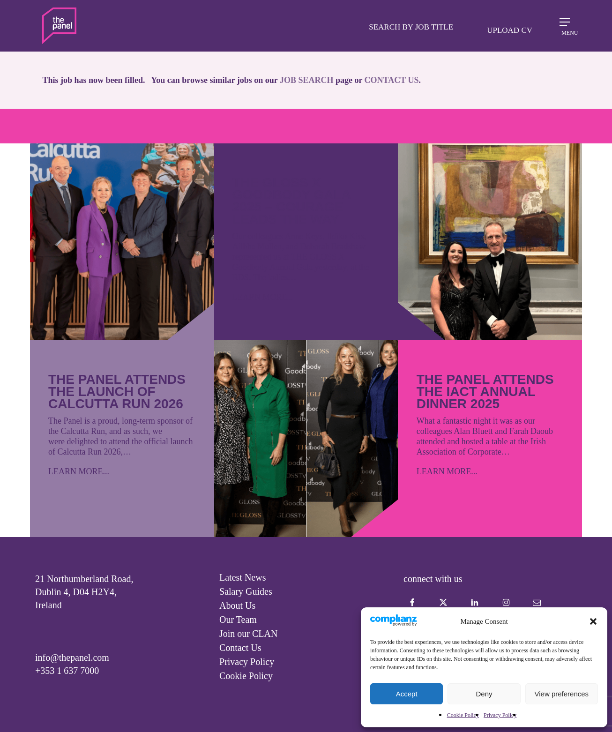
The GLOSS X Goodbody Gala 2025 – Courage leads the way (291, 200)
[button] (593, 621)
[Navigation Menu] (565, 25)
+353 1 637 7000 (67, 670)
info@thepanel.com (72, 657)
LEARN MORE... (78, 471)
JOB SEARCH (307, 80)
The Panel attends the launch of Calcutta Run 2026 (117, 391)
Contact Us (240, 647)
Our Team (238, 619)
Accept (407, 694)
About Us (237, 605)
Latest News (242, 577)
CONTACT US (392, 80)
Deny (484, 694)
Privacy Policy (500, 715)
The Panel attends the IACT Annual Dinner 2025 (485, 391)
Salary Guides (245, 591)
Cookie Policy (463, 715)
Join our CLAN (248, 633)
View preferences (562, 694)
